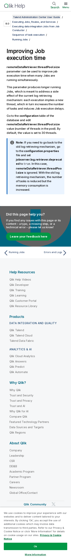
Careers (14, 482)
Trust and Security (21, 395)
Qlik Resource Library (23, 305)
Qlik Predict (16, 366)
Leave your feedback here (28, 236)
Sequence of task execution (28, 34)
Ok (35, 546)
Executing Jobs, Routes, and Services (34, 21)
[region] (35, 533)
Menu (65, 7)
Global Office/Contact (23, 492)
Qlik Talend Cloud (20, 335)
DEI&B (13, 466)
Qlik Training (17, 290)
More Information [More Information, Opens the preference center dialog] (35, 554)
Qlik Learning (17, 295)
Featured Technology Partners (29, 421)
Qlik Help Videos (20, 279)
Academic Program (21, 471)
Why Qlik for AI (18, 411)
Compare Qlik (18, 416)
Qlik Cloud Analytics (22, 356)
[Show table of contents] (7, 17)
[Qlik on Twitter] (53, 504)
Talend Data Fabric (21, 340)
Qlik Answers (18, 361)
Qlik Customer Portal (22, 300)
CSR (12, 460)
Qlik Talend (16, 330)
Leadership (16, 455)
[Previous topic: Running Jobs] (19, 252)
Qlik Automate (18, 371)
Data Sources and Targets (26, 427)
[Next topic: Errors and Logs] (52, 252)
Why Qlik (15, 389)
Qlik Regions (17, 432)
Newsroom (16, 487)
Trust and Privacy (20, 400)
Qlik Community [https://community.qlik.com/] (35, 504)
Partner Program (20, 476)
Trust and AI (17, 405)
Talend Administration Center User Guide (36, 17)
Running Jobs (20, 39)
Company (15, 450)
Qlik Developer (19, 284)
